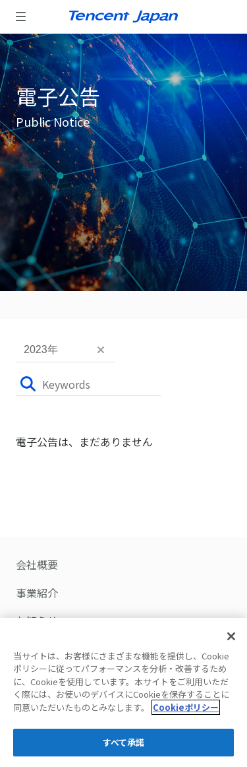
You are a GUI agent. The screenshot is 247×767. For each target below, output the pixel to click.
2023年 (41, 349)
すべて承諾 (124, 742)
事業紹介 (37, 593)
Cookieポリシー (186, 707)
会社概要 (37, 565)
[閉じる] (231, 636)
